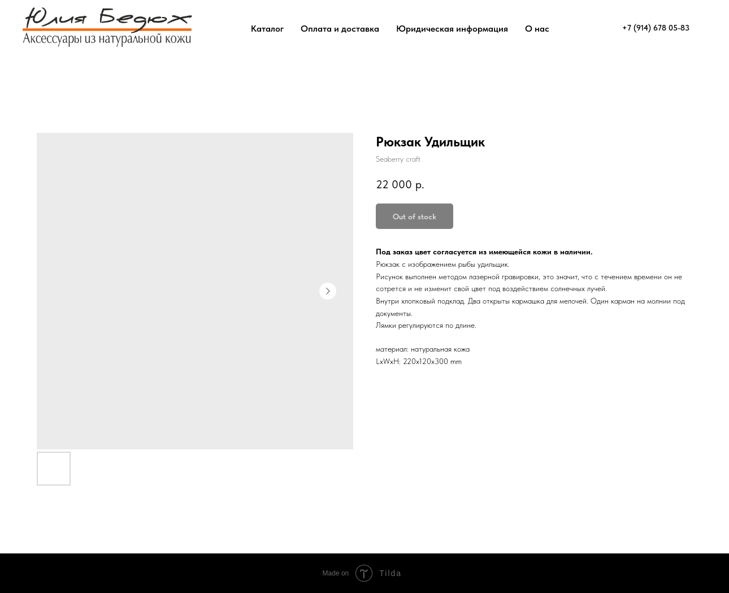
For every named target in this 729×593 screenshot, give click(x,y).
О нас (537, 28)
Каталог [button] (267, 28)
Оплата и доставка (340, 28)
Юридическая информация (452, 28)
